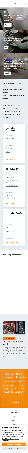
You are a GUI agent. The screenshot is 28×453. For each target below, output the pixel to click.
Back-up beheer (10, 174)
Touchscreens (10, 221)
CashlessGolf (9, 145)
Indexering (14, 424)
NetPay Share (10, 138)
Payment (8, 142)
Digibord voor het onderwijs (13, 218)
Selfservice (9, 148)
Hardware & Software (12, 199)
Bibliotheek (9, 135)
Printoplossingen (10, 195)
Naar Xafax (10, 159)
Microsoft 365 (10, 189)
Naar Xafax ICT (11, 203)
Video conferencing (11, 228)
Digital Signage (10, 238)
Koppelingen (9, 155)
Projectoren (9, 224)
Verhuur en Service (11, 231)
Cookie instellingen (14, 448)
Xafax (14, 416)
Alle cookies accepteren (14, 444)
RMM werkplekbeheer (12, 185)
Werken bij (14, 420)
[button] (23, 332)
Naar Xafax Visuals (12, 242)
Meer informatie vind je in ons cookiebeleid (10, 439)
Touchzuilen (9, 234)
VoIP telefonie (10, 192)
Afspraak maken (14, 402)
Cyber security (10, 177)
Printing (8, 151)
